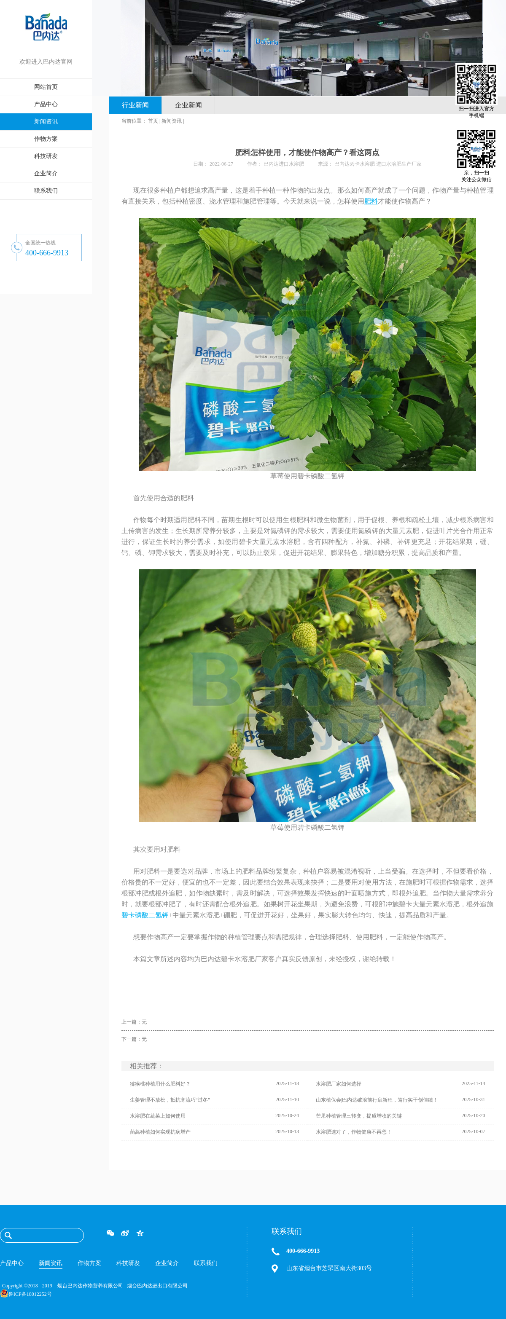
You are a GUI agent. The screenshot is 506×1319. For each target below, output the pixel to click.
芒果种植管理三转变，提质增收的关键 (359, 1116)
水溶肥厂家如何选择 (338, 1084)
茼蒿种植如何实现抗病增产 (160, 1132)
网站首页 (46, 87)
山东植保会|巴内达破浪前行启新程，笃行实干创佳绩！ (377, 1100)
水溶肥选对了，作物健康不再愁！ (354, 1132)
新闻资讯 (171, 121)
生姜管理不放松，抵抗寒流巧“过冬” (170, 1100)
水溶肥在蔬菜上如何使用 (158, 1116)
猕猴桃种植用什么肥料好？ (160, 1084)
